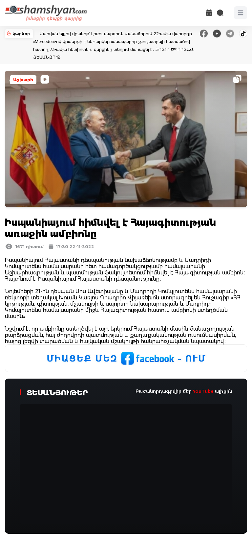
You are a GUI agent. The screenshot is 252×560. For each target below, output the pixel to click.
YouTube (203, 391)
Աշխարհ (23, 79)
